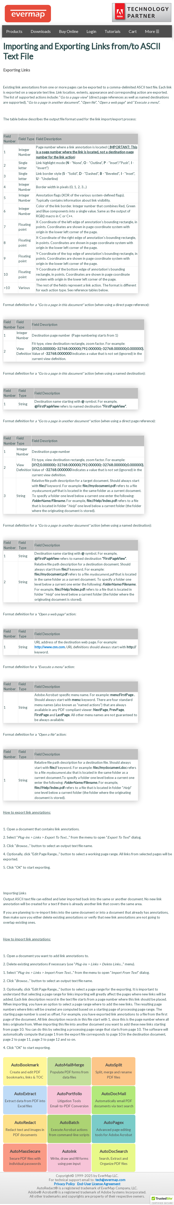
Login (91, 31)
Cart (133, 31)
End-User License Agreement (98, 1184)
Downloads (41, 31)
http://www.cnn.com (49, 647)
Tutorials (112, 31)
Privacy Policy (64, 1184)
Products (14, 31)
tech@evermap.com (110, 1180)
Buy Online (68, 31)
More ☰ (152, 31)
